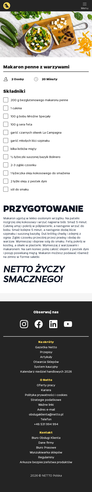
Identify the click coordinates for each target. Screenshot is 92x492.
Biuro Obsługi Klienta (46, 438)
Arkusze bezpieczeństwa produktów (46, 462)
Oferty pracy (46, 385)
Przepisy (46, 352)
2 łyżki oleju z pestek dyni (25, 181)
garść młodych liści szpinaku (26, 140)
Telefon (46, 419)
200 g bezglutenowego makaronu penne (35, 99)
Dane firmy (46, 442)
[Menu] (85, 6)
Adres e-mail (46, 409)
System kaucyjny (46, 366)
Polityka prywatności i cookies (46, 395)
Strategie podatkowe (46, 400)
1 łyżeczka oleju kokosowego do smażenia (36, 173)
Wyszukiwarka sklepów (46, 452)
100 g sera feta (17, 124)
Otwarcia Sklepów (46, 362)
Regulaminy (46, 457)
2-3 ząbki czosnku (19, 164)
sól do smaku (16, 189)
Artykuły (46, 357)
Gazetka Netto (46, 347)
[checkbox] (5, 99)
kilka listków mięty (19, 148)
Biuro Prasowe (46, 447)
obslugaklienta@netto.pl (46, 414)
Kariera (46, 390)
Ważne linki (46, 404)
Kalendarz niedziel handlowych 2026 (46, 371)
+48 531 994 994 (46, 424)
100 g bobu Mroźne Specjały (26, 116)
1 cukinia (12, 108)
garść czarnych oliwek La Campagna (32, 132)
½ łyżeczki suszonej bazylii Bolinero (31, 156)
